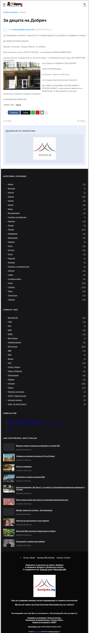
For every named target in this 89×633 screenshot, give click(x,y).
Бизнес (47, 205)
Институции (47, 346)
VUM (47, 322)
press (10, 428)
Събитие (47, 287)
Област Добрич (47, 367)
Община (47, 379)
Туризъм (47, 299)
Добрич (23, 12)
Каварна (47, 242)
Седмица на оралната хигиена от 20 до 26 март (35, 456)
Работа (47, 388)
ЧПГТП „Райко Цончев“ (47, 396)
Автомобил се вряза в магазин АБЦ (30, 477)
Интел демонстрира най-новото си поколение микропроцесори (42, 500)
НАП (47, 363)
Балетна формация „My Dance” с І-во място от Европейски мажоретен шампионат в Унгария (50, 488)
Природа (47, 258)
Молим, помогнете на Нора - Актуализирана (34, 510)
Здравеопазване (47, 342)
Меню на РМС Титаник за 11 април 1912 (23, 421)
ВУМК (47, 334)
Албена (47, 197)
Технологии (47, 295)
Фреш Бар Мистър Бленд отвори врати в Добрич (36, 531)
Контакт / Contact (63, 558)
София (47, 275)
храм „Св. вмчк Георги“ (47, 404)
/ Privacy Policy (44, 620)
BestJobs (47, 188)
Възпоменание (47, 213)
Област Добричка (47, 371)
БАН (47, 326)
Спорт (47, 283)
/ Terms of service (44, 618)
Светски (47, 271)
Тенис (47, 291)
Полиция (47, 383)
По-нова (8, 121)
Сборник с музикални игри (47, 267)
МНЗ (47, 355)
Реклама (47, 262)
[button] (4, 4)
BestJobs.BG (47, 318)
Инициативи (47, 238)
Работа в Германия (23, 467)
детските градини (47, 400)
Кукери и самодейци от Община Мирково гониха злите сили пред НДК (36, 423)
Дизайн (47, 225)
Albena (47, 184)
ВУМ (47, 330)
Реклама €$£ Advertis (45, 558)
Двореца (47, 221)
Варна (47, 209)
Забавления (47, 234)
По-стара (80, 121)
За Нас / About (29, 558)
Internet (47, 192)
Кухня (47, 254)
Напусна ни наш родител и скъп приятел (32, 521)
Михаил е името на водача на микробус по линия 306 (38, 446)
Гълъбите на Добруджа (47, 217)
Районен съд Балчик (47, 392)
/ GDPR (44, 622)
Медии (47, 359)
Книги (47, 246)
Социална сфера (47, 279)
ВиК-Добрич (47, 338)
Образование (47, 375)
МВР (47, 351)
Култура (47, 250)
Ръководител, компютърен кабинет (30, 541)
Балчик (47, 201)
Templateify (37, 631)
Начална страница (10, 12)
